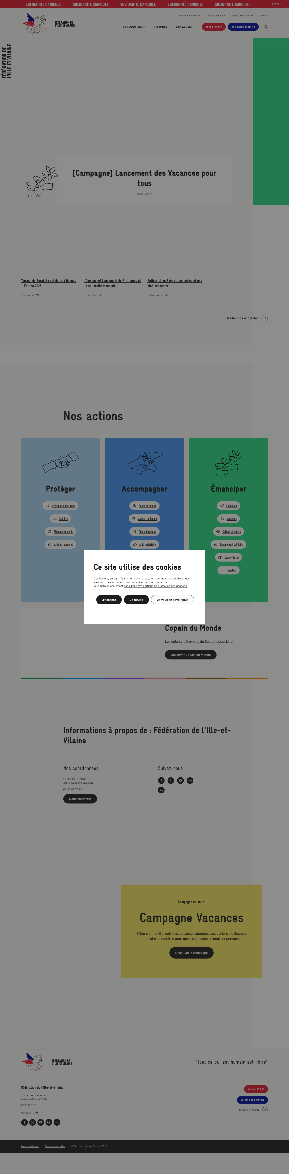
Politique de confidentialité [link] (144, 608)
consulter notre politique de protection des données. (156, 585)
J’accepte (109, 599)
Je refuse (136, 599)
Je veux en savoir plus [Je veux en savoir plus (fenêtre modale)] (172, 599)
